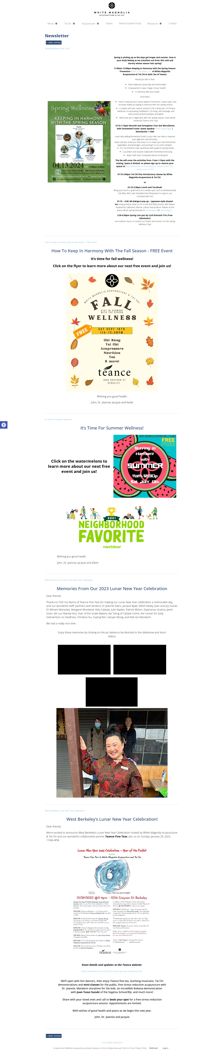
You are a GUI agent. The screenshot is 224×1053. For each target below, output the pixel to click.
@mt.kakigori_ (167, 210)
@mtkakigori (151, 210)
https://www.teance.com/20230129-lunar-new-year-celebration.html (112, 971)
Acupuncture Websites (63, 1048)
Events (109, 23)
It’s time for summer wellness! (58, 419)
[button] (3, 425)
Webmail (153, 1048)
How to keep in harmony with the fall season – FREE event (71, 242)
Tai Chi (67, 23)
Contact (173, 23)
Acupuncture (88, 23)
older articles (53, 42)
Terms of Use (128, 1048)
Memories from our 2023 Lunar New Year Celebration (69, 580)
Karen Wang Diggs (163, 128)
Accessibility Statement (112, 1042)
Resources (152, 23)
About (50, 23)
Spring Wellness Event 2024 (57, 48)
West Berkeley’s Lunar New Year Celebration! (65, 810)
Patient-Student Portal (130, 23)
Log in (165, 1048)
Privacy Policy (141, 1048)
